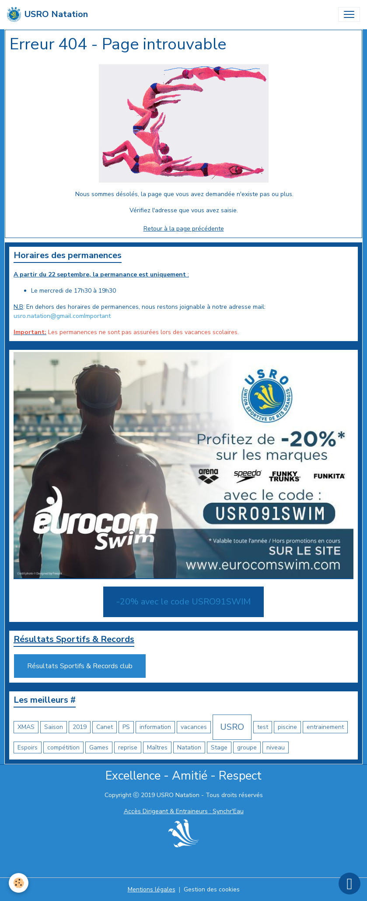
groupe (247, 747)
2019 (80, 727)
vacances (194, 727)
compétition (63, 747)
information (155, 727)
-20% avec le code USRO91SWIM (183, 602)
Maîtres (157, 747)
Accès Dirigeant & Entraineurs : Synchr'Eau (184, 811)
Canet (104, 727)
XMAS (26, 727)
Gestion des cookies (212, 889)
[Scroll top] (349, 883)
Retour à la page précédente (183, 228)
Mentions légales (151, 889)
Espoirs (27, 747)
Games (98, 747)
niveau (275, 747)
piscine (287, 727)
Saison (53, 727)
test (262, 727)
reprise (127, 747)
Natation (189, 747)
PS (126, 727)
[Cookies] (18, 883)
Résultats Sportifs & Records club (80, 666)
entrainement (325, 727)
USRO (232, 727)
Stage (219, 747)
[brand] (47, 14)
